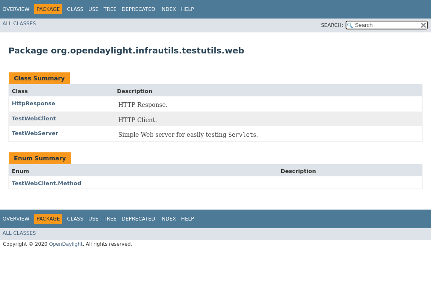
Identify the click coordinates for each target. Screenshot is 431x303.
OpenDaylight (65, 244)
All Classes (19, 24)
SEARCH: (332, 25)
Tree (110, 9)
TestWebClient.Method (46, 183)
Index (168, 9)
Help (187, 9)
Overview (16, 9)
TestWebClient (34, 118)
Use (93, 9)
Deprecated (138, 9)
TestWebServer (35, 133)
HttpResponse (33, 103)
